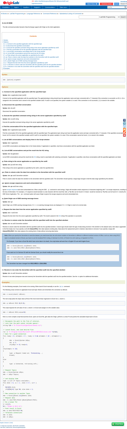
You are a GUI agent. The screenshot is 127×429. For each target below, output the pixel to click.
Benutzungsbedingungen (19, 427)
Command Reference (50, 13)
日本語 (11, 422)
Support (37, 7)
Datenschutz (9, 427)
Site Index (2, 427)
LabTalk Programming (17, 13)
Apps (16, 7)
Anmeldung (123, 1)
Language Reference (33, 13)
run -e (61, 286)
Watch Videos (92, 4)
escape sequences (12, 190)
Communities (50, 7)
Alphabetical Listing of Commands (70, 13)
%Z (35, 157)
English (2, 422)
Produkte (6, 7)
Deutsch (7, 422)
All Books (4, 13)
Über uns (63, 7)
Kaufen (117, 4)
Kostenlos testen (106, 4)
